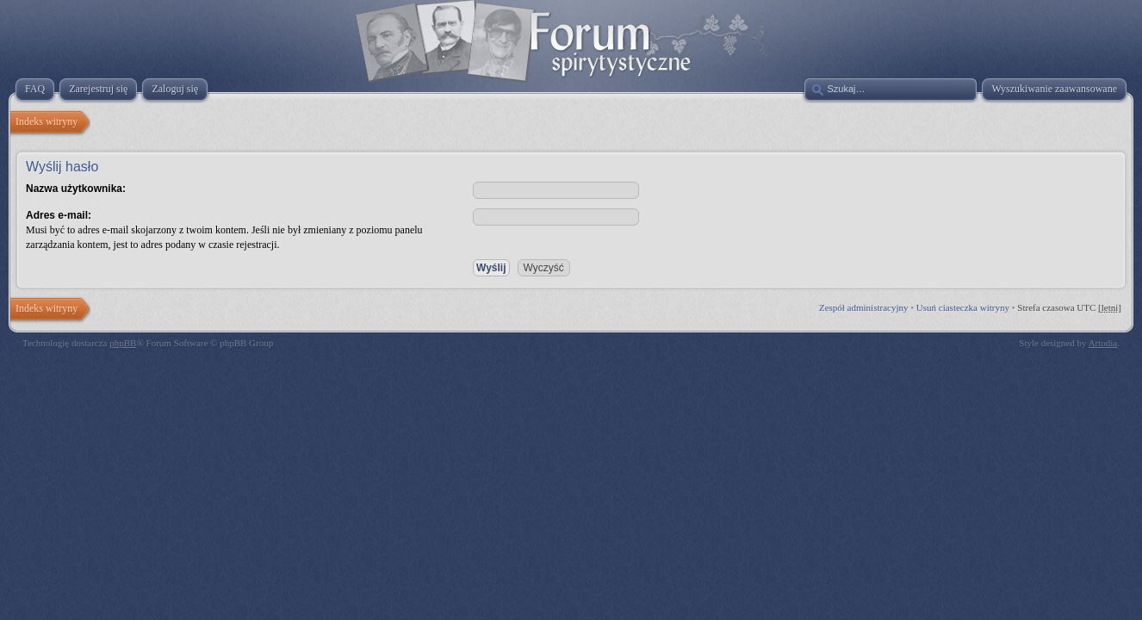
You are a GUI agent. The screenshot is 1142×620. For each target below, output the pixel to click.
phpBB (122, 343)
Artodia (1103, 343)
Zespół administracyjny (864, 307)
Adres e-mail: (58, 215)
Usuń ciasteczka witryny (962, 307)
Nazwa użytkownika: (76, 189)
